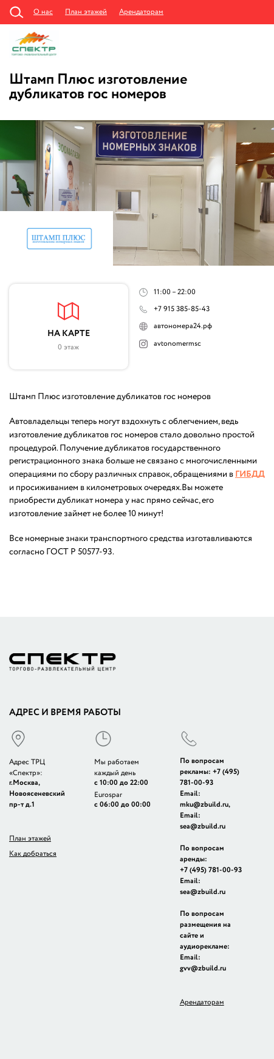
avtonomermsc (177, 343)
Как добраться (33, 854)
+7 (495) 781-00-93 (209, 777)
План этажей (86, 12)
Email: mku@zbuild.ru (204, 799)
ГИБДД (250, 474)
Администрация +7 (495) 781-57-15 (257, 12)
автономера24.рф (183, 326)
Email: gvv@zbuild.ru (203, 962)
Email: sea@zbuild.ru (202, 821)
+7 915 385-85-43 (182, 309)
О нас (43, 12)
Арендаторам (141, 12)
